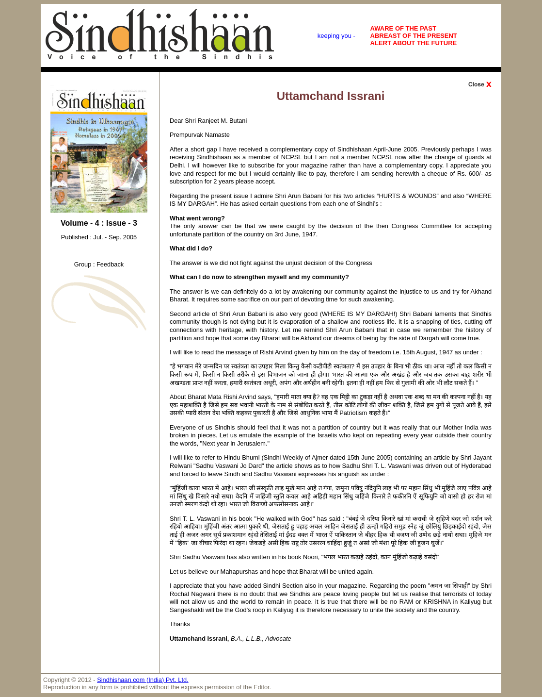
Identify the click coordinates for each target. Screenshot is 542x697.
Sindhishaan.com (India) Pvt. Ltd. (143, 679)
